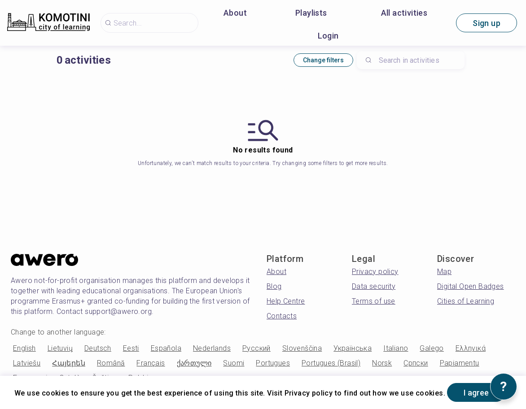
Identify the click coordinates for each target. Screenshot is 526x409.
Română (111, 363)
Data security (373, 286)
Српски (415, 363)
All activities (404, 12)
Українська (352, 348)
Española (166, 348)
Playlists (311, 12)
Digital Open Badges (470, 286)
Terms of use (373, 301)
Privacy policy (375, 271)
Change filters (323, 60)
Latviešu (26, 363)
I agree (476, 392)
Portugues (273, 363)
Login (328, 35)
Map (444, 271)
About (235, 12)
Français (150, 363)
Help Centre (286, 301)
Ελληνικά (471, 348)
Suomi (233, 363)
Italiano (395, 348)
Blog (274, 286)
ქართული (194, 363)
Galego (431, 348)
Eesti (131, 348)
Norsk (382, 363)
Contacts (282, 316)
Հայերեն (68, 363)
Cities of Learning (465, 301)
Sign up (486, 23)
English (24, 348)
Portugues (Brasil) (331, 363)
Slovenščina (302, 348)
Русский (256, 348)
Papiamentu (459, 363)
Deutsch (97, 348)
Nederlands (212, 348)
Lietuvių (60, 348)
